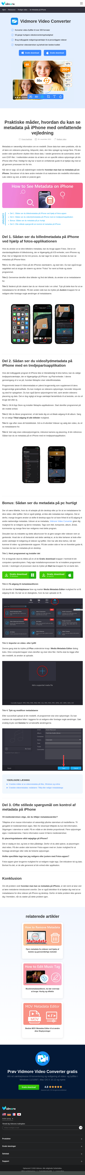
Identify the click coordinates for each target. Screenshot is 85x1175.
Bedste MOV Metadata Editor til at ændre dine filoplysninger (42, 1029)
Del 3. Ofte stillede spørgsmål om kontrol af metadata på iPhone (35, 224)
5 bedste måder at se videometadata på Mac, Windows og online (34, 784)
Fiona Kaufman (25, 139)
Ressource (12, 10)
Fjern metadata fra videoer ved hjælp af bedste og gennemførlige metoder (42, 950)
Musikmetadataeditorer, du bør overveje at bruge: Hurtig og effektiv (42, 990)
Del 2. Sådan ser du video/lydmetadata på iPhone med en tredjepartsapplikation (41, 217)
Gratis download (30, 52)
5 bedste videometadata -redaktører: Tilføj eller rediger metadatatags (36, 788)
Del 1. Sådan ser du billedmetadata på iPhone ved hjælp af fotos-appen (38, 213)
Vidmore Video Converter (45, 21)
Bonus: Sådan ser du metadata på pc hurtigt (27, 221)
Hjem (4, 10)
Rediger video (22, 10)
